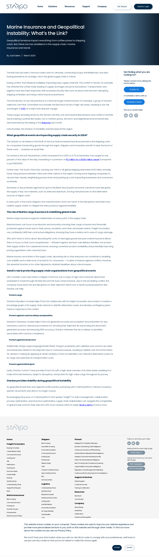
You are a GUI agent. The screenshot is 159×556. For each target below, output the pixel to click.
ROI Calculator (136, 464)
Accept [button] (116, 547)
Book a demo (86, 404)
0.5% (23, 108)
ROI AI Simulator (136, 468)
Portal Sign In (136, 452)
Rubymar (46, 122)
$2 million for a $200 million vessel (82, 159)
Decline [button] (129, 547)
